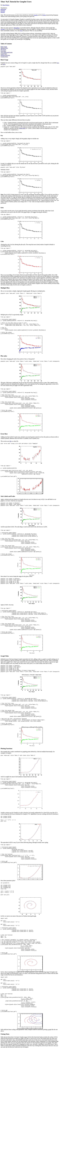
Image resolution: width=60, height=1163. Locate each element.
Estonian (3, 10)
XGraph (3, 29)
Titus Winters (5, 5)
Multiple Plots (4, 48)
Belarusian (3, 9)
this (10, 457)
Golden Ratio (22, 129)
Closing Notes (4, 56)
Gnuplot (36, 15)
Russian (3, 12)
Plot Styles (3, 49)
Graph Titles (4, 53)
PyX (21, 30)
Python (44, 15)
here (58, 63)
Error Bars (3, 51)
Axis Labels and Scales (6, 52)
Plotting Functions (5, 55)
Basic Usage (4, 46)
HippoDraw (17, 27)
